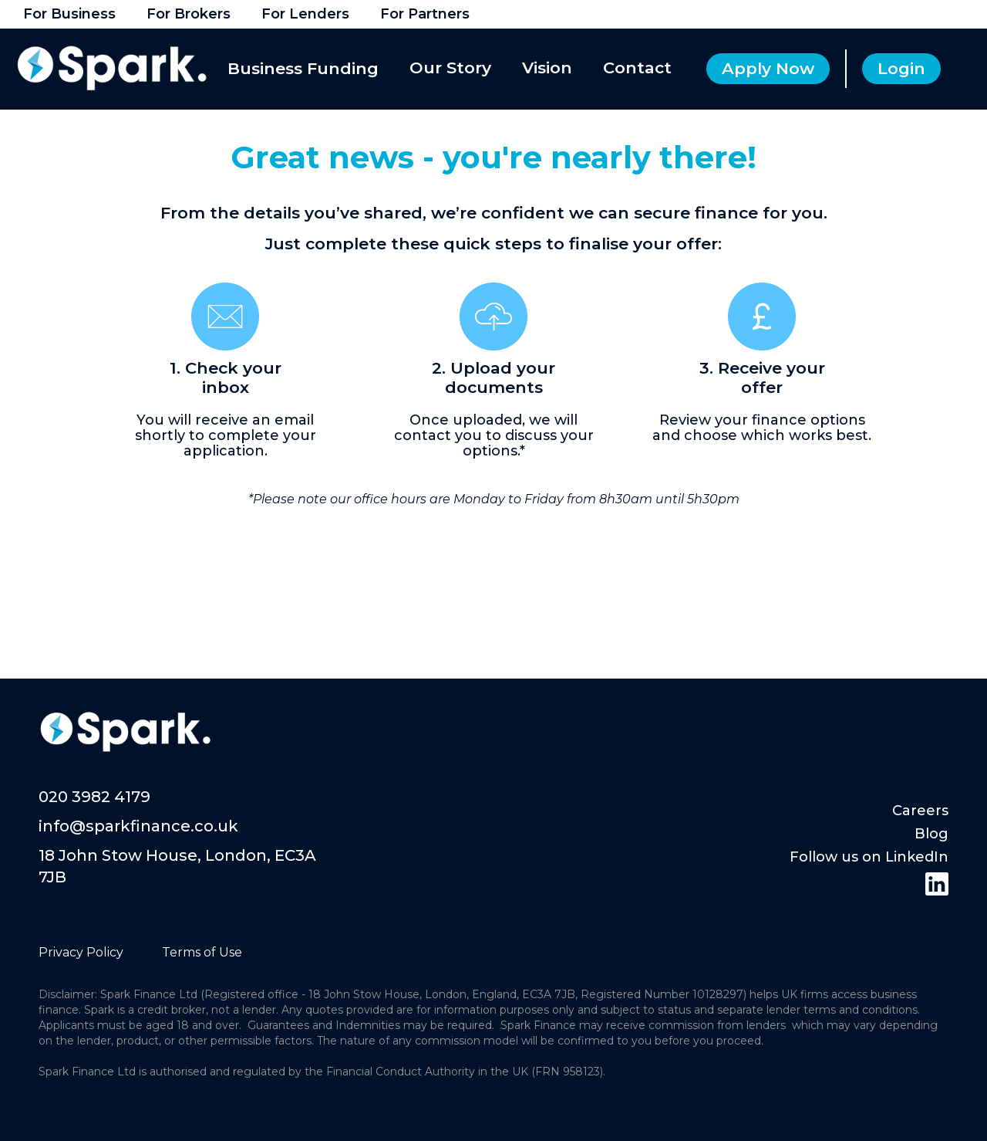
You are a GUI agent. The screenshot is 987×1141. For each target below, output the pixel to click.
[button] (305, 69)
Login (901, 68)
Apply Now (768, 68)
